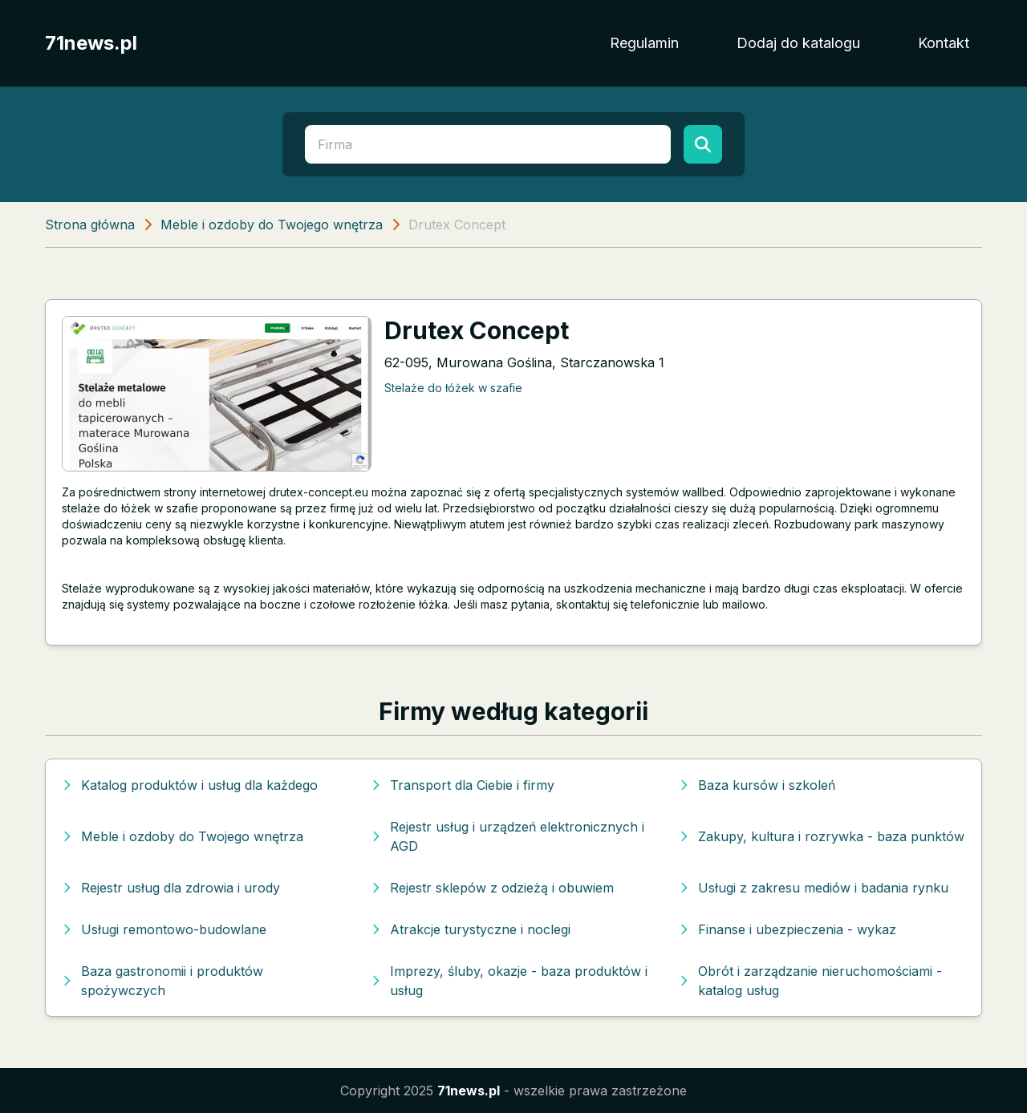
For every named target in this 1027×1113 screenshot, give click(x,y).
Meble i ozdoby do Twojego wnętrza (271, 225)
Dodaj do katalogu (798, 42)
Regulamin (644, 42)
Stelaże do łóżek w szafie (453, 388)
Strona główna (90, 225)
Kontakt (943, 42)
